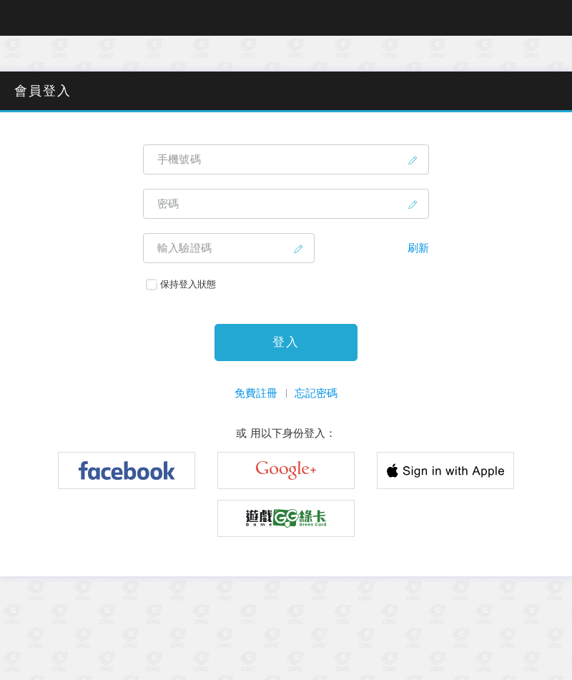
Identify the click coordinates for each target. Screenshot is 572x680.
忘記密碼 (316, 393)
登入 (286, 342)
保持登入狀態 (181, 284)
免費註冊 (256, 393)
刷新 (418, 248)
